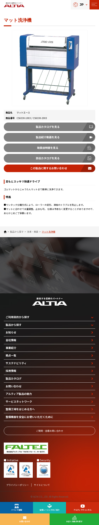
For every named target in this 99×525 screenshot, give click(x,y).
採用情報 (11, 371)
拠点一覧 (11, 355)
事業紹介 (11, 348)
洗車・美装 (32, 231)
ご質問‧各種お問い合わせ (49, 430)
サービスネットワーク (19, 401)
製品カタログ (13, 378)
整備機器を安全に (29, 417)
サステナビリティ (16, 363)
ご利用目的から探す (17, 317)
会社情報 (11, 340)
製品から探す (17, 231)
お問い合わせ (13, 386)
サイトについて (42, 484)
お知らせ (11, 332)
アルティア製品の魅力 (19, 394)
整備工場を (20, 409)
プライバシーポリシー (17, 484)
